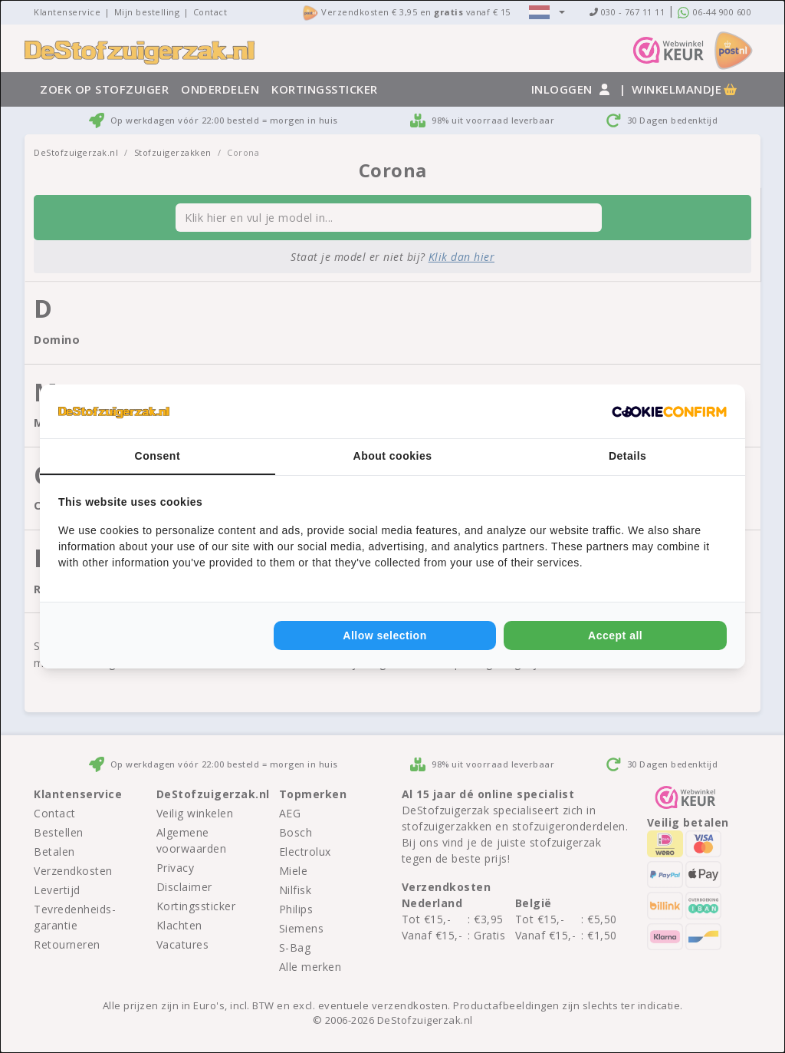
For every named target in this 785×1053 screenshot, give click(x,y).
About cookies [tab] (392, 456)
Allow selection (384, 635)
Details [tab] (627, 456)
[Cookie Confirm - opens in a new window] (669, 411)
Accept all (615, 635)
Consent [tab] (158, 456)
